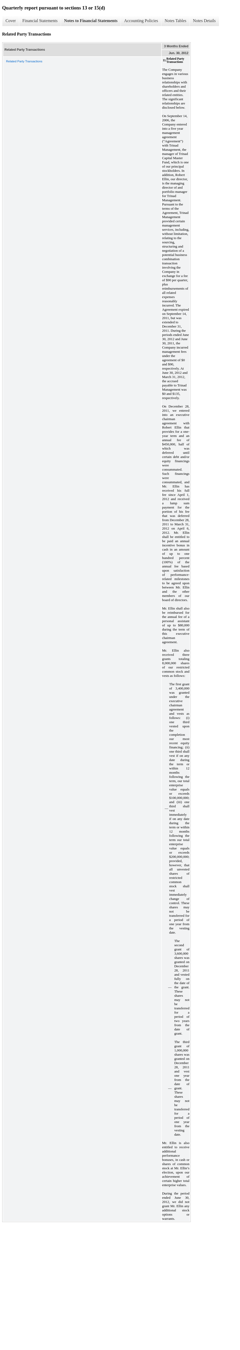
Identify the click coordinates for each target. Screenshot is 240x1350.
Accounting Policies (141, 20)
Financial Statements (40, 20)
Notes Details (204, 20)
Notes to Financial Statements (91, 20)
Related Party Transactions (24, 61)
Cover (11, 20)
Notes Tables (175, 20)
